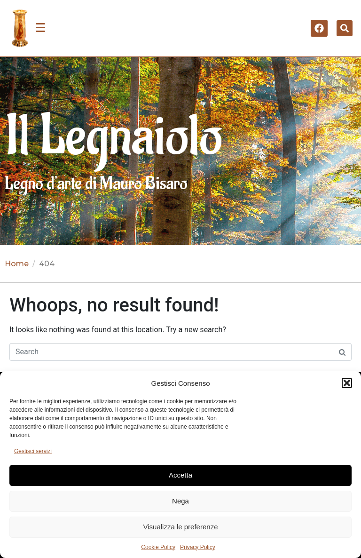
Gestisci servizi (33, 451)
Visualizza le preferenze (180, 527)
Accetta (180, 475)
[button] (347, 383)
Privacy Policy (197, 547)
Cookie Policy (158, 547)
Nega (180, 501)
